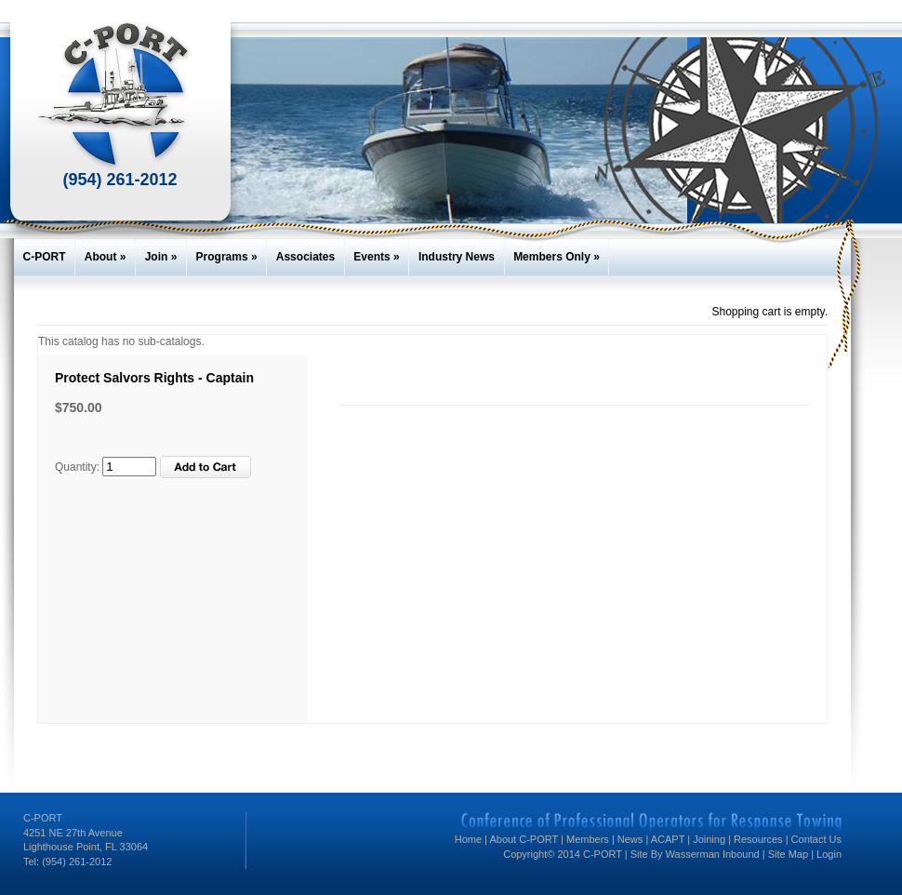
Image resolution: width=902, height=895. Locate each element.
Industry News (456, 256)
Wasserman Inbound (714, 854)
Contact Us (816, 839)
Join (161, 256)
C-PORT (44, 256)
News (630, 839)
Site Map (788, 854)
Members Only (556, 256)
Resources (758, 839)
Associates (305, 256)
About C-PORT (523, 839)
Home (468, 839)
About (105, 256)
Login (829, 854)
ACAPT (667, 839)
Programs (227, 256)
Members (587, 839)
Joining (709, 839)
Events (376, 256)
